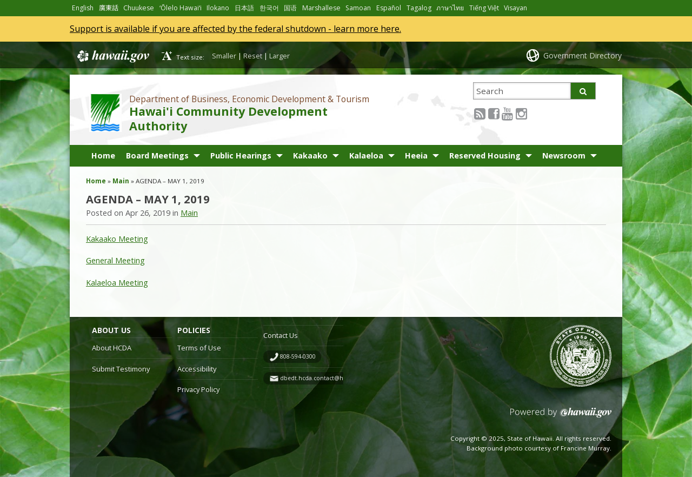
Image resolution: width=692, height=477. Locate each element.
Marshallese (321, 7)
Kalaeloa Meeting (117, 282)
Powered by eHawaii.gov (560, 417)
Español (388, 7)
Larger (279, 56)
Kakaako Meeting (117, 239)
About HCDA (111, 348)
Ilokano (218, 7)
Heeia (416, 155)
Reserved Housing (485, 155)
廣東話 (108, 7)
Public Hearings (240, 155)
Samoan (358, 7)
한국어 (269, 7)
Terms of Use (199, 348)
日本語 (244, 7)
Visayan (515, 7)
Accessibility (196, 369)
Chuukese (138, 7)
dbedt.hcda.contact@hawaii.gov (324, 378)
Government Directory (582, 55)
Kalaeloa (366, 155)
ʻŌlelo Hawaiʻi (180, 7)
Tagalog (419, 7)
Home (103, 155)
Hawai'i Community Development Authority (228, 118)
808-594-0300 (298, 356)
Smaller (224, 56)
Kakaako (310, 155)
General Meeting (115, 260)
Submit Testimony (121, 369)
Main (120, 181)
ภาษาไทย (450, 7)
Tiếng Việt (484, 7)
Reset (252, 56)
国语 (290, 7)
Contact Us (280, 335)
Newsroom (563, 155)
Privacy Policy (198, 389)
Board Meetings (157, 155)
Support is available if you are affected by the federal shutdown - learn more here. (235, 29)
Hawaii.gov (112, 56)
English (83, 7)
